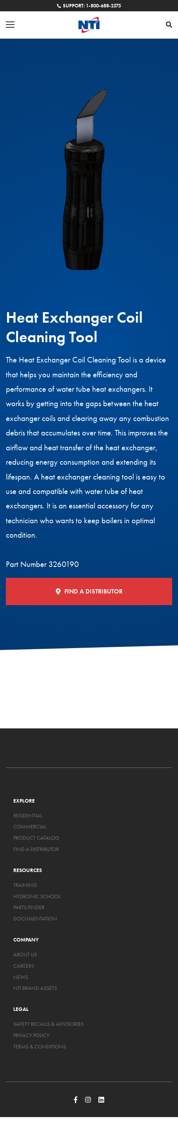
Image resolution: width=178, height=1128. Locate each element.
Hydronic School (37, 896)
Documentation (35, 918)
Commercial (29, 826)
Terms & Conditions (39, 1046)
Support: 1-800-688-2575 (89, 5)
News (20, 977)
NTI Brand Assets (35, 987)
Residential (27, 815)
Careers (23, 965)
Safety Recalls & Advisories (48, 1023)
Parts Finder (28, 907)
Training (25, 884)
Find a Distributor (89, 591)
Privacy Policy (31, 1035)
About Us (25, 954)
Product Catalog (36, 837)
